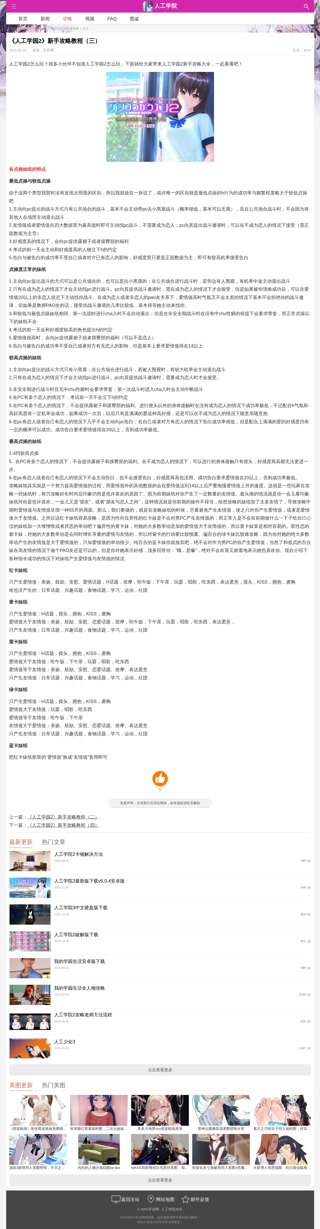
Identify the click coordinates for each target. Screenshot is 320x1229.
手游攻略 (73, 28)
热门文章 (53, 842)
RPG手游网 (33, 28)
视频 (89, 18)
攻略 (67, 18)
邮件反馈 (194, 1199)
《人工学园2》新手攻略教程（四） (63, 825)
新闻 (45, 18)
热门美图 (53, 1085)
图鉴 (134, 18)
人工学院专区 (54, 28)
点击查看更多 (160, 1070)
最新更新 (21, 842)
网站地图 (160, 1199)
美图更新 (21, 1085)
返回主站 (125, 1199)
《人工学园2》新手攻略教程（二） (63, 817)
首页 (22, 18)
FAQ (112, 18)
